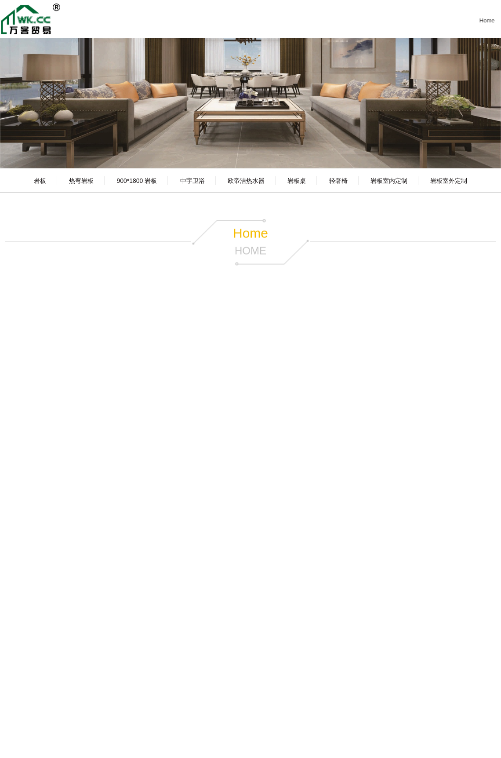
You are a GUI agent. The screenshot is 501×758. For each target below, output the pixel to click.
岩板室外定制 (448, 180)
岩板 (40, 180)
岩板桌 (296, 180)
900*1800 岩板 (136, 180)
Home (486, 20)
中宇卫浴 (192, 180)
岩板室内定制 (388, 180)
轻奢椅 (338, 180)
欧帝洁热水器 (246, 180)
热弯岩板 (81, 180)
